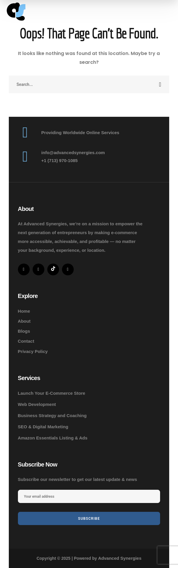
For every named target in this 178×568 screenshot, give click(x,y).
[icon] (24, 269)
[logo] (16, 12)
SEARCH (160, 84)
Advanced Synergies (120, 558)
